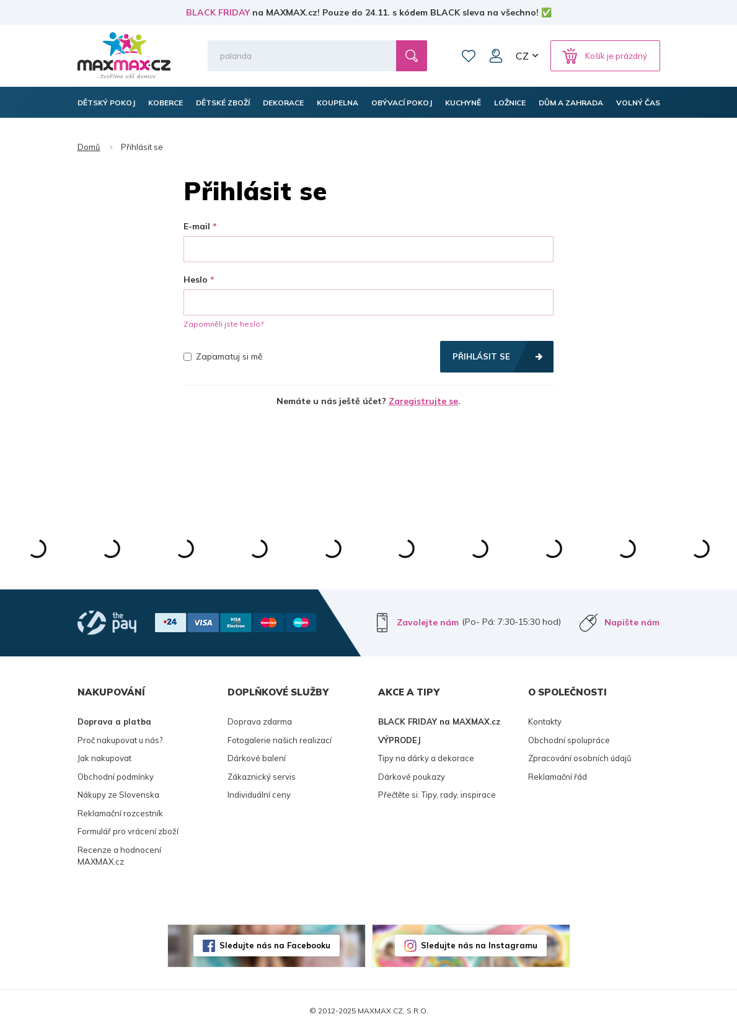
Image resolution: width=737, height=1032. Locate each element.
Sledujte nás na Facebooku (274, 945)
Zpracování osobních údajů (580, 758)
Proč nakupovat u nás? (119, 740)
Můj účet (495, 55)
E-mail (196, 226)
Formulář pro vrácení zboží (128, 831)
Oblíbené (468, 55)
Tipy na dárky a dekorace (426, 758)
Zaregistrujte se (423, 401)
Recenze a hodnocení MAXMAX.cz (119, 856)
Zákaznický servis (261, 777)
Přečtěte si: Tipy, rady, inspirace (437, 795)
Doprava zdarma (259, 721)
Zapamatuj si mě (223, 356)
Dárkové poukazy (411, 777)
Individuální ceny (259, 795)
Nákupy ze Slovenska (118, 795)
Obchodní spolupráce (569, 740)
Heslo (195, 279)
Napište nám (632, 622)
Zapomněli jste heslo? (223, 324)
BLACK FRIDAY (218, 12)
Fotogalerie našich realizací (279, 740)
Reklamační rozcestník (120, 813)
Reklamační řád (557, 777)
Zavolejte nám (428, 622)
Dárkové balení (256, 758)
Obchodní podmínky (115, 777)
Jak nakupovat (104, 758)
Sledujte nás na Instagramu (479, 945)
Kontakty (545, 721)
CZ (522, 56)
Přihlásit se (481, 356)
